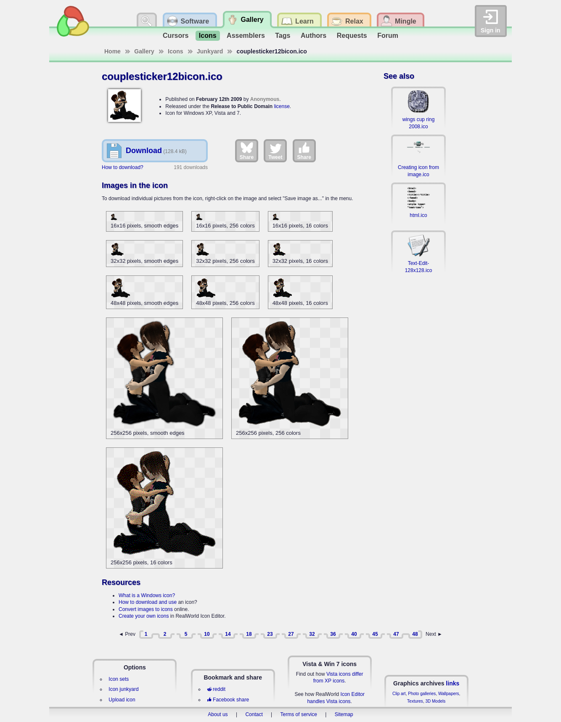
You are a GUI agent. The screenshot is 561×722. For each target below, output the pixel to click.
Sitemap (344, 714)
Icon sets (118, 679)
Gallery (144, 51)
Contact (253, 714)
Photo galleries (422, 693)
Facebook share (228, 700)
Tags (282, 35)
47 (396, 634)
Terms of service (298, 714)
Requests (352, 35)
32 (312, 634)
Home (112, 51)
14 (227, 634)
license (281, 106)
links (452, 683)
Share (247, 150)
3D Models (435, 701)
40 (354, 634)
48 (415, 634)
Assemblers (246, 35)
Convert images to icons (146, 609)
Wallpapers (448, 693)
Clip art (399, 693)
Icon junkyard (123, 689)
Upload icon (121, 700)
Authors (313, 35)
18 (248, 634)
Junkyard (210, 51)
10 (206, 634)
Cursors (175, 35)
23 (270, 634)
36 (333, 634)
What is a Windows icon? (147, 595)
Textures (415, 701)
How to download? (122, 167)
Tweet (275, 150)
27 (291, 634)
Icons (208, 35)
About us (218, 714)
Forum (387, 35)
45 (375, 634)
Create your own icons (144, 616)
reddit (216, 689)
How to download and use (148, 602)
